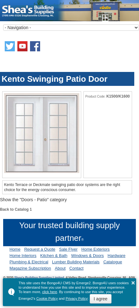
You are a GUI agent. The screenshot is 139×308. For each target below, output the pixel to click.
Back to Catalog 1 (16, 209)
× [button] (133, 282)
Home (15, 249)
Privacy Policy (77, 298)
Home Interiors (22, 255)
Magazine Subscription (30, 268)
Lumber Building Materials (76, 262)
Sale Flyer (68, 249)
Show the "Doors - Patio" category (33, 199)
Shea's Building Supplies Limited (39, 277)
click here (49, 292)
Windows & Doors (87, 255)
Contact (77, 268)
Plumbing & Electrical (28, 262)
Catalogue (112, 262)
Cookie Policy (47, 298)
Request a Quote (39, 249)
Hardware (116, 255)
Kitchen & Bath (53, 255)
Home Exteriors (96, 249)
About (60, 268)
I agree (101, 298)
